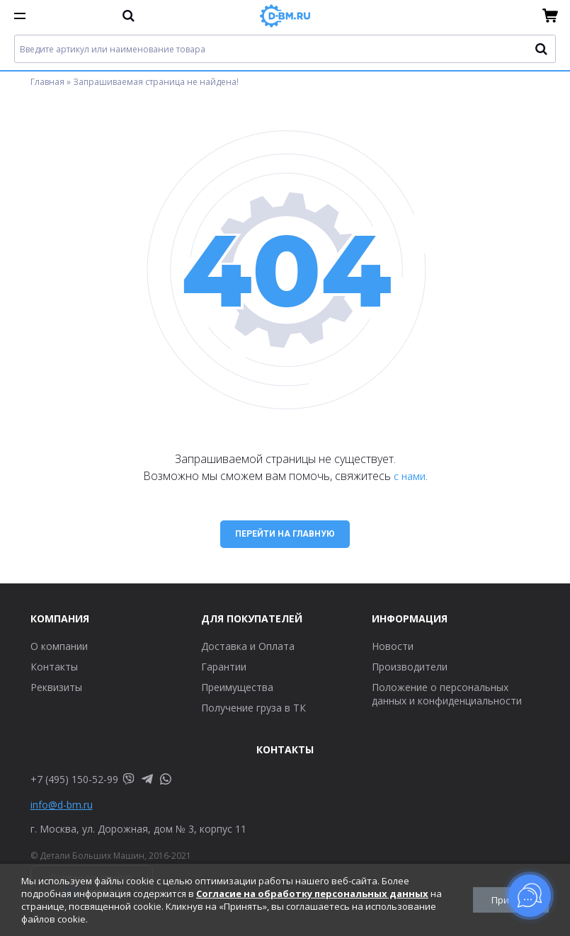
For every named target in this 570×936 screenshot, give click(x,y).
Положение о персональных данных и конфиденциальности (447, 693)
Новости (393, 646)
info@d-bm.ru (61, 804)
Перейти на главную (285, 534)
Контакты (54, 666)
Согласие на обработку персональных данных (312, 893)
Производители (410, 666)
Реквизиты (56, 687)
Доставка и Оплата (248, 646)
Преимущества (237, 687)
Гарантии (223, 666)
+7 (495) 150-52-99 (74, 779)
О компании (59, 646)
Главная (47, 82)
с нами (410, 476)
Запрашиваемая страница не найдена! (156, 82)
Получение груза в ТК (253, 707)
